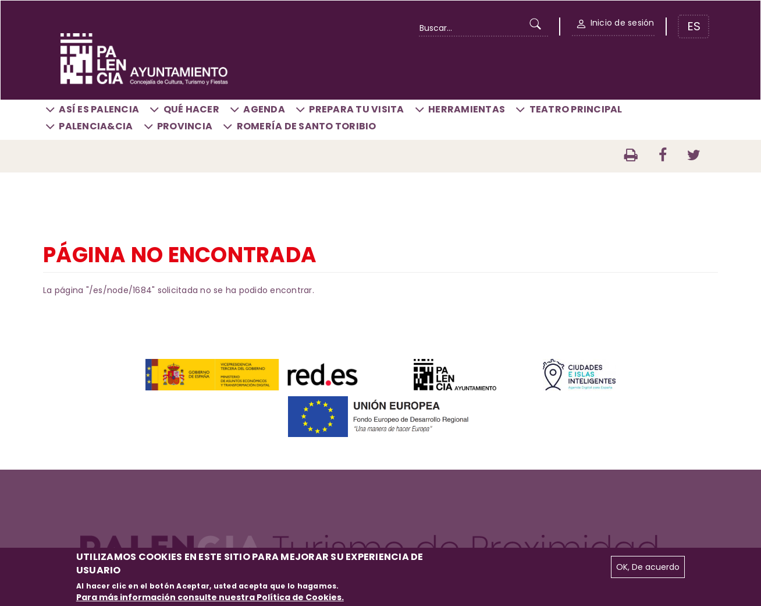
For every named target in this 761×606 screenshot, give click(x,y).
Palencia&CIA (96, 126)
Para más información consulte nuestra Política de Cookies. (210, 597)
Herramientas (466, 109)
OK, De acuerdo (648, 567)
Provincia (184, 126)
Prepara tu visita (356, 109)
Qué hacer (191, 109)
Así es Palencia (99, 109)
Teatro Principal (576, 109)
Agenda (264, 109)
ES (693, 26)
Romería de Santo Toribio (306, 126)
